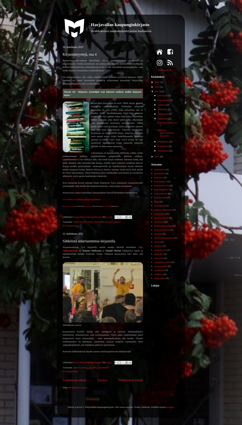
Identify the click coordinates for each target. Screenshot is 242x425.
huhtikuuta (163, 118)
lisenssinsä (106, 206)
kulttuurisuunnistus (163, 209)
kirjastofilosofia (161, 185)
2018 (157, 82)
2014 (157, 87)
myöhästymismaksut (164, 237)
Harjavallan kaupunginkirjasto (120, 24)
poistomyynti (160, 250)
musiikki (93, 367)
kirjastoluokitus (161, 189)
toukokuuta (163, 113)
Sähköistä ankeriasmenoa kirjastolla (89, 241)
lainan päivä (160, 213)
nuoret (157, 241)
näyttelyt (158, 245)
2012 (157, 156)
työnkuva (158, 274)
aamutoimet (159, 169)
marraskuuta (164, 100)
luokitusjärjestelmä (163, 225)
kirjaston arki (160, 197)
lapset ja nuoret (80, 367)
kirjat (90, 221)
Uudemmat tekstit (74, 380)
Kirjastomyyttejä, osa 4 (80, 54)
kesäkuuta (163, 109)
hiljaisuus (158, 177)
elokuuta (162, 104)
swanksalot (88, 206)
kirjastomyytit (79, 221)
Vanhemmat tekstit (130, 380)
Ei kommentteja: (70, 225)
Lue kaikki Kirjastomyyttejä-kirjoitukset (82, 199)
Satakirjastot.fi (165, 70)
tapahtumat (103, 367)
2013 (157, 91)
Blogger (170, 407)
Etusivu (102, 380)
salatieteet (159, 254)
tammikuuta (163, 150)
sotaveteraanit (160, 266)
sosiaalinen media (162, 262)
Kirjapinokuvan (68, 206)
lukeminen (99, 221)
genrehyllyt (159, 173)
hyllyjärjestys (160, 181)
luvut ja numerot (113, 221)
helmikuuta (163, 146)
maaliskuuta (164, 141)
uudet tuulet (159, 278)
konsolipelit (159, 205)
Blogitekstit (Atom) (78, 387)
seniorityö (159, 258)
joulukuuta (163, 95)
